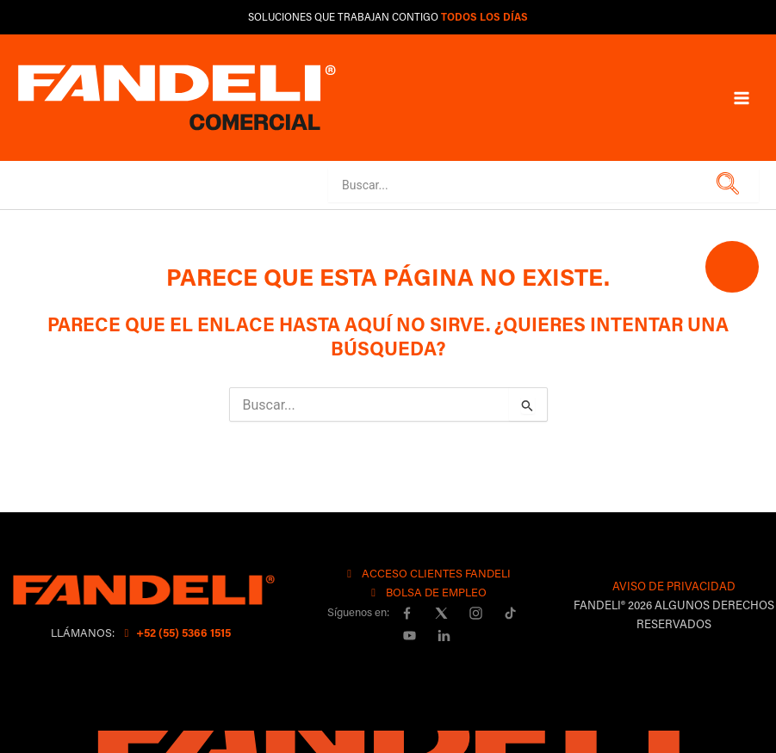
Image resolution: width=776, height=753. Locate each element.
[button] (724, 184)
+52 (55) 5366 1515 (175, 632)
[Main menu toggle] (741, 97)
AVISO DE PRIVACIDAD (674, 585)
